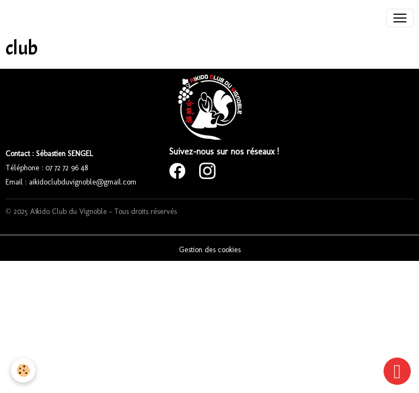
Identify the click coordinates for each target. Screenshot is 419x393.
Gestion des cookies (210, 249)
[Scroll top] (397, 371)
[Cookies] (23, 370)
